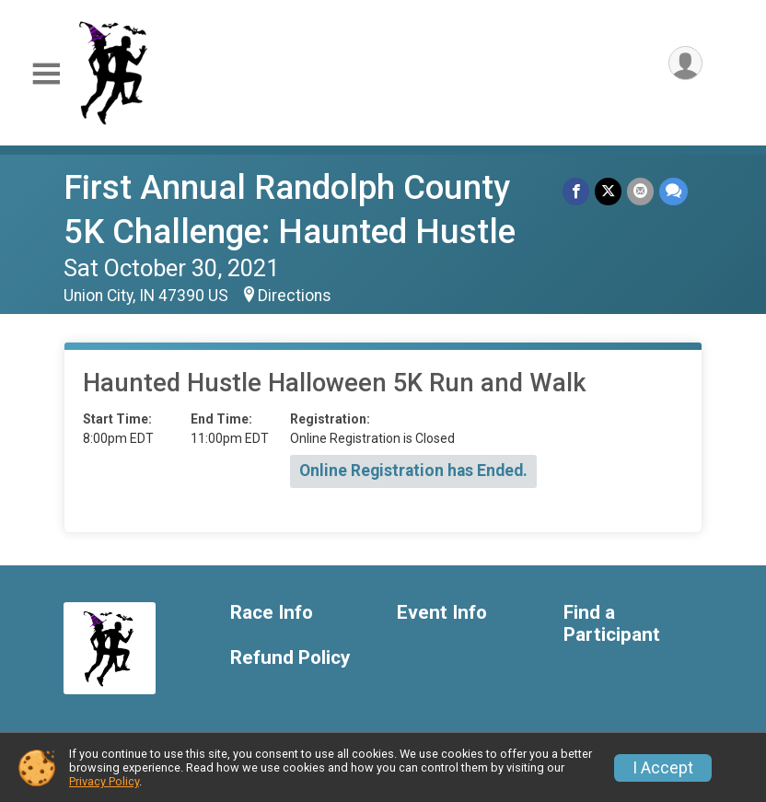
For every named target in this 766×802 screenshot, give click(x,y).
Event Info (442, 612)
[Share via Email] (640, 191)
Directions (294, 295)
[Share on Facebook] (576, 191)
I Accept (663, 768)
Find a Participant (611, 623)
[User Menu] (685, 63)
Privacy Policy (104, 781)
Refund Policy (290, 657)
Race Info (271, 612)
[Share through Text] (673, 191)
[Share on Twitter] (608, 191)
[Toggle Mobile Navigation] (46, 74)
